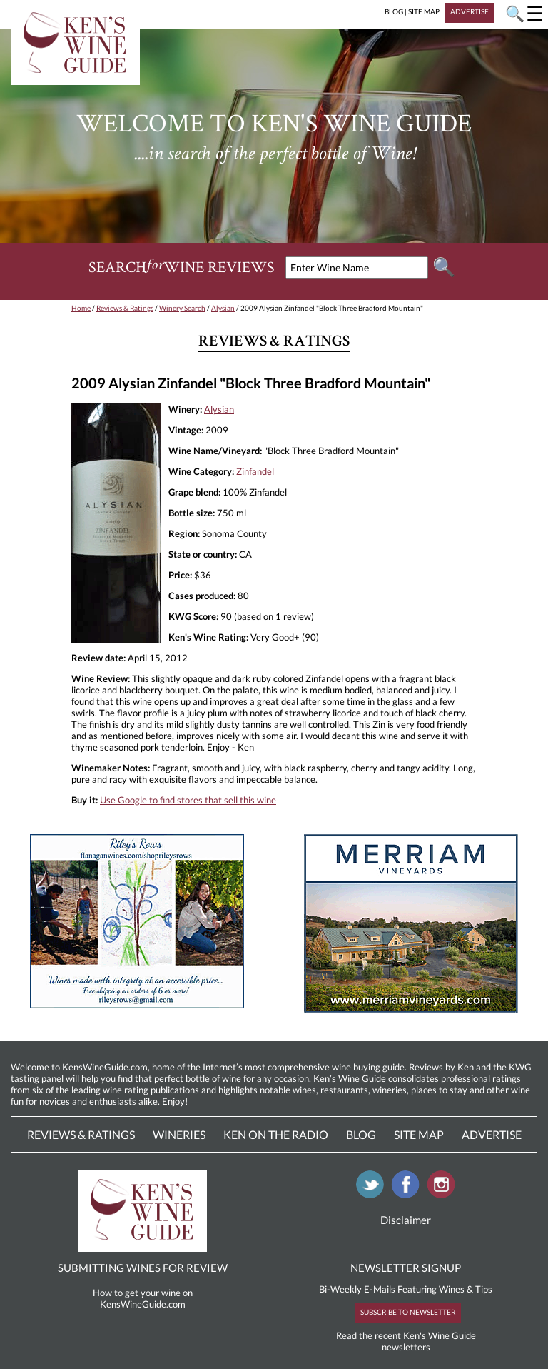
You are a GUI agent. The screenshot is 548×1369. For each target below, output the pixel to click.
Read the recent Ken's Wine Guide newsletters (406, 1341)
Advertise (492, 1134)
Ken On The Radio (275, 1134)
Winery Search (182, 308)
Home (81, 308)
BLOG (394, 11)
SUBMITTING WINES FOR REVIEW (143, 1267)
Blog (361, 1134)
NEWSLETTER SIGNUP (405, 1267)
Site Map (419, 1134)
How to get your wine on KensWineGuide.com (143, 1298)
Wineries (179, 1134)
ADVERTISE (469, 11)
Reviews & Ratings (124, 308)
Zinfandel (255, 471)
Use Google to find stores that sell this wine (188, 800)
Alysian (223, 308)
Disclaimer (405, 1219)
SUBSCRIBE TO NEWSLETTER (407, 1312)
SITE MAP (424, 11)
